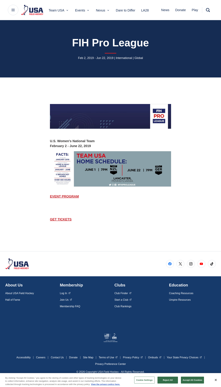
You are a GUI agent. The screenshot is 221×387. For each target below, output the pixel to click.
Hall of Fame (12, 299)
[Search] (208, 10)
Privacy (133, 357)
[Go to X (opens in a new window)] (180, 264)
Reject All (168, 381)
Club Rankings (122, 306)
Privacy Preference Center (110, 364)
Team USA (59, 10)
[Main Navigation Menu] (13, 10)
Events (82, 10)
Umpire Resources (180, 299)
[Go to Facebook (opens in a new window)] (170, 264)
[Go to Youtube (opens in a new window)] (201, 264)
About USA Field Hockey (19, 293)
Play (195, 10)
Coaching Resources (181, 293)
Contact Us (57, 357)
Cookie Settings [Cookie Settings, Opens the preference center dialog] (144, 381)
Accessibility (23, 357)
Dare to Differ (125, 10)
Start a (123, 299)
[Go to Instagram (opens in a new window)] (191, 264)
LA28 (145, 10)
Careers (40, 357)
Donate (180, 10)
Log (65, 293)
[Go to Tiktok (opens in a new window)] (212, 264)
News (165, 10)
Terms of (108, 357)
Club (122, 293)
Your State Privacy (184, 357)
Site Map (88, 357)
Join (66, 299)
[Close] (215, 381)
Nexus (103, 10)
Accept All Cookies (192, 381)
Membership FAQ (70, 306)
